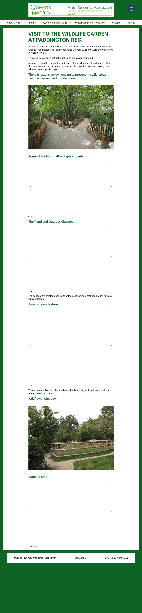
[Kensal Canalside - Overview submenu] (108, 22)
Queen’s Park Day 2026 (55, 22)
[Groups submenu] (123, 22)
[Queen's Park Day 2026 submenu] (71, 22)
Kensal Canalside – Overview (90, 22)
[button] (31, 186)
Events (32, 22)
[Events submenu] (39, 22)
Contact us (80, 558)
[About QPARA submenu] (25, 22)
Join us (131, 22)
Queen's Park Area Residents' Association (35, 557)
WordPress (122, 558)
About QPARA (14, 22)
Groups (116, 22)
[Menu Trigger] (131, 8)
